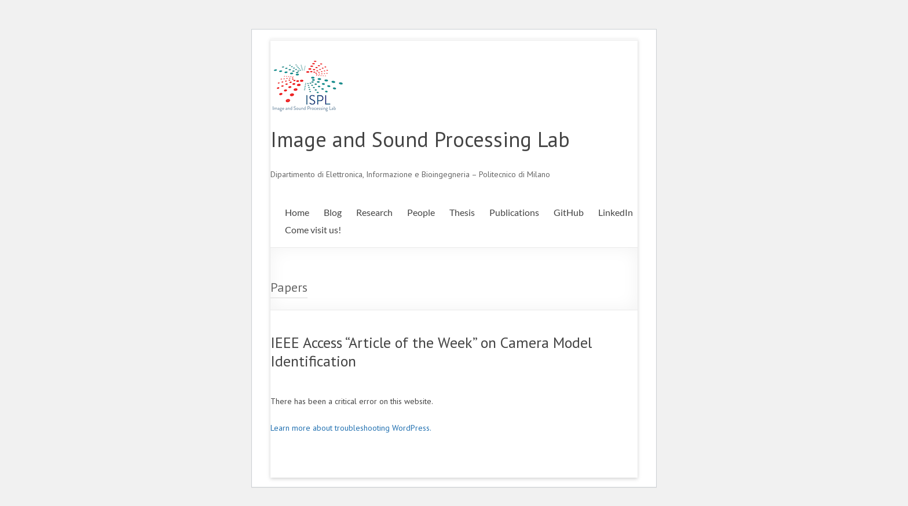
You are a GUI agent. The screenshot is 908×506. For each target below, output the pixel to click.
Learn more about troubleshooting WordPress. (350, 428)
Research (374, 212)
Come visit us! (313, 229)
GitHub (569, 212)
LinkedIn (615, 212)
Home (297, 212)
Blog (333, 212)
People (421, 212)
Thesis (462, 212)
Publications (514, 212)
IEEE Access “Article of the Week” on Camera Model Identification (431, 352)
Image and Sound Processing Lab (420, 139)
